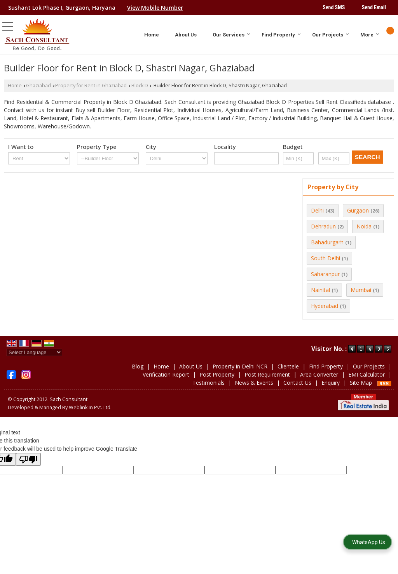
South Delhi (325, 258)
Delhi (317, 210)
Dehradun (323, 226)
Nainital (320, 290)
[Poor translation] (28, 459)
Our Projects (330, 35)
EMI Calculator (366, 374)
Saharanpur (325, 274)
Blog (137, 366)
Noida (364, 226)
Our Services (231, 35)
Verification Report (166, 374)
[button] (155, 7)
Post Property (216, 374)
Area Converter (319, 374)
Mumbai (361, 290)
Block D (139, 85)
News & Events (254, 382)
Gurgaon (358, 210)
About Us (186, 35)
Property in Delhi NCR (240, 366)
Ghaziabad (38, 85)
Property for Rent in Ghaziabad (91, 85)
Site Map (361, 382)
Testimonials (208, 382)
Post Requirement (267, 374)
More (369, 35)
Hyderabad (324, 305)
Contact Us (297, 382)
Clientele (288, 366)
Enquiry (330, 382)
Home (151, 35)
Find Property (281, 35)
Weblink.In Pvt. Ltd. (90, 407)
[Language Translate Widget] (34, 352)
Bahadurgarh (327, 242)
